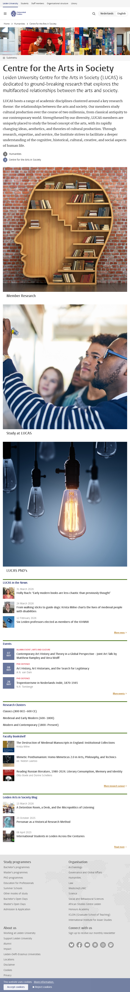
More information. (44, 982)
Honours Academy (79, 909)
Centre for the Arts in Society (25, 159)
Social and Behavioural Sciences (86, 899)
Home (6, 23)
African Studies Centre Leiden (85, 904)
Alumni (7, 943)
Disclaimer (9, 964)
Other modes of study (16, 893)
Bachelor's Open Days (16, 899)
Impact (7, 949)
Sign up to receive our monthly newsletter (92, 933)
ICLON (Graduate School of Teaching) (89, 914)
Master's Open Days (15, 904)
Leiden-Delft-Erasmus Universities (22, 954)
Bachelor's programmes (17, 867)
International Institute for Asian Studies (90, 920)
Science (73, 893)
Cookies (8, 970)
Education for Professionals (19, 883)
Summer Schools (13, 888)
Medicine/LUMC (77, 888)
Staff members (37, 3)
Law (71, 883)
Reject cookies (43, 987)
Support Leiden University (18, 938)
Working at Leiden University (19, 933)
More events (119, 693)
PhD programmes (13, 877)
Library (74, 3)
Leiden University (10, 3)
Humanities (19, 23)
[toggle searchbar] (94, 14)
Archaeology (75, 867)
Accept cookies (16, 987)
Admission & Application (17, 909)
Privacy (7, 975)
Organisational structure (57, 3)
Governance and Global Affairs (85, 872)
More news (119, 632)
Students (24, 3)
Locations (9, 959)
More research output (114, 786)
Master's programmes (16, 872)
